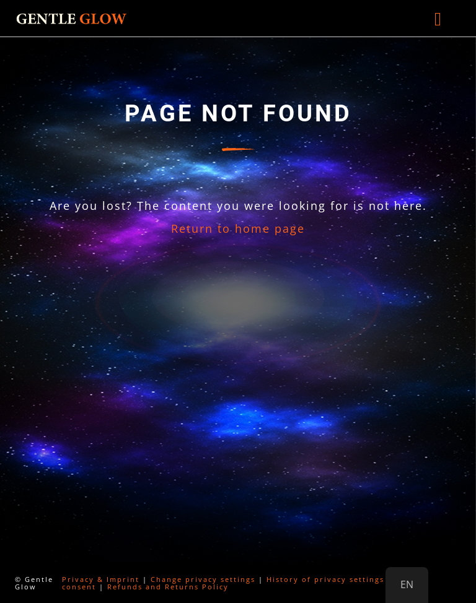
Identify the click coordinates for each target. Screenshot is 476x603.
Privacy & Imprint (100, 579)
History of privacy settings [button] (325, 579)
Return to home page (238, 228)
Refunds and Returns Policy (168, 586)
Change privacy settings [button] (203, 579)
